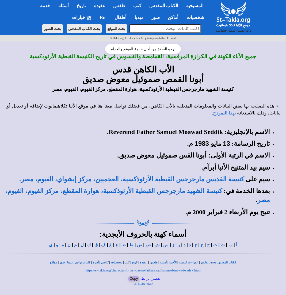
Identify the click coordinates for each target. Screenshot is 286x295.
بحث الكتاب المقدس (84, 28)
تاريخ (135, 262)
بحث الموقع (116, 28)
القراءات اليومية (188, 262)
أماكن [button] (173, 17)
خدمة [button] (45, 5)
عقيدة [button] (99, 5)
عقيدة (143, 262)
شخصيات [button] (197, 17)
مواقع (53, 262)
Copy (134, 279)
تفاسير (204, 262)
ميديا (70, 262)
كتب (126, 262)
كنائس (105, 262)
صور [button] (155, 17)
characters (134, 38)
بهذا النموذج (224, 113)
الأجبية (173, 262)
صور (62, 262)
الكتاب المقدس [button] (163, 5)
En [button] (103, 17)
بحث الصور (52, 28)
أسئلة (163, 262)
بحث (213, 262)
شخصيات (116, 262)
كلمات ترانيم (82, 262)
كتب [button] (137, 5)
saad (173, 38)
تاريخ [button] (81, 5)
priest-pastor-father (155, 38)
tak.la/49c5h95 (143, 284)
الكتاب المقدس (227, 262)
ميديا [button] (139, 17)
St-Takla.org (117, 38)
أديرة (96, 262)
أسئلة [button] (63, 5)
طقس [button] (119, 5)
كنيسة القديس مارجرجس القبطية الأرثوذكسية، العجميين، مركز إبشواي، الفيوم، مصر (132, 179)
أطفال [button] (121, 17)
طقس (154, 262)
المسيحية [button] (195, 5)
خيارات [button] (82, 18)
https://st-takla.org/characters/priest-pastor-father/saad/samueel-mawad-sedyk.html (143, 270)
